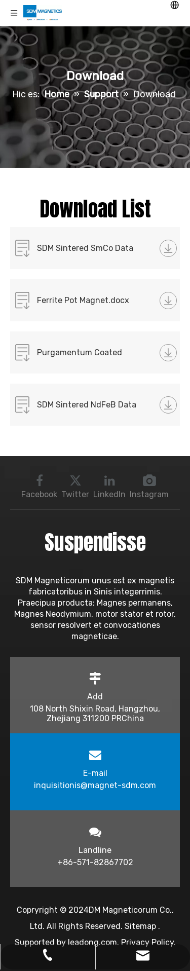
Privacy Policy (147, 942)
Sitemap (141, 926)
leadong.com (92, 942)
